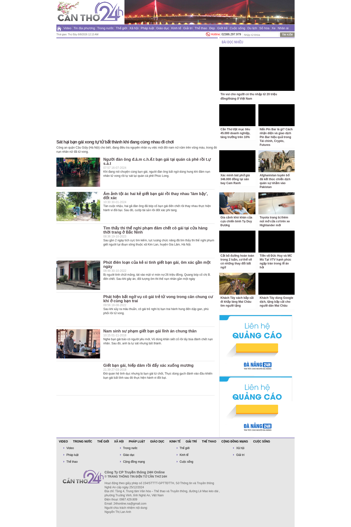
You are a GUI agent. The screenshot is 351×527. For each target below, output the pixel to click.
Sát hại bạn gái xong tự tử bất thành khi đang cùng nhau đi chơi (115, 142)
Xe (274, 28)
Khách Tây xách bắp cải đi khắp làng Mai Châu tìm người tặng (237, 301)
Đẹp (212, 28)
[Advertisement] (32, 97)
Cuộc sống (237, 28)
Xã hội (134, 28)
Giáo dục (162, 28)
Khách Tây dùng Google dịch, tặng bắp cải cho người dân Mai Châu (276, 301)
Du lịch (252, 28)
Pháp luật (147, 28)
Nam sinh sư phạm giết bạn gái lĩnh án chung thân (150, 331)
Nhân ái (283, 28)
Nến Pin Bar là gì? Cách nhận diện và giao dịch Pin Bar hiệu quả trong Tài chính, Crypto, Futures (276, 137)
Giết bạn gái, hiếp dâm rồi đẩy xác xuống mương (148, 365)
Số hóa (264, 28)
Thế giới (121, 28)
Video (67, 28)
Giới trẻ (222, 28)
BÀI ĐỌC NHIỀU (232, 42)
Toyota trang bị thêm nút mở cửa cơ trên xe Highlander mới (275, 221)
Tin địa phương (84, 28)
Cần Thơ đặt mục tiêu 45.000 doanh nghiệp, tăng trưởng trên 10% (235, 133)
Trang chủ (59, 28)
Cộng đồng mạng (234, 441)
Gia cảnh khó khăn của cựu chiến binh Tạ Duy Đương (236, 221)
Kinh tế (176, 28)
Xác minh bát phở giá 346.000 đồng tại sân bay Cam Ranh (235, 179)
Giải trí (188, 28)
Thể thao (201, 28)
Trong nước (105, 28)
